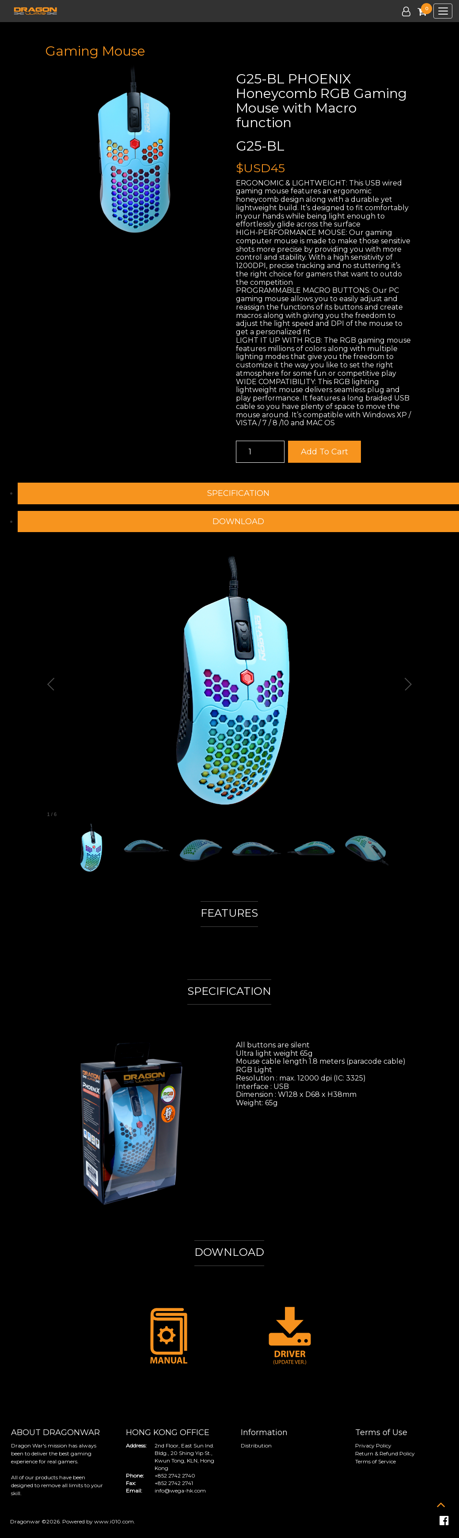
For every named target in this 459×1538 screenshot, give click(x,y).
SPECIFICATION (238, 493)
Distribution (256, 1445)
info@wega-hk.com (180, 1490)
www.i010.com (114, 1521)
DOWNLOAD (238, 521)
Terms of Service (375, 1461)
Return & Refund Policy (385, 1453)
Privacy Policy (373, 1445)
